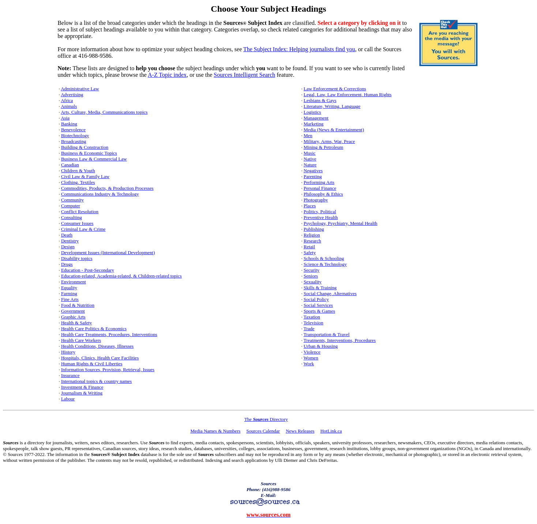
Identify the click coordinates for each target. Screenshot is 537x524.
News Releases (300, 431)
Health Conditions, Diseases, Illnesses (97, 346)
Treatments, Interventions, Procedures (340, 340)
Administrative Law (80, 88)
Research (312, 241)
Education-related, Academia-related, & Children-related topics (121, 276)
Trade (309, 328)
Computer (70, 205)
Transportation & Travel (327, 334)
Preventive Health (321, 217)
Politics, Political (320, 211)
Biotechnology (75, 135)
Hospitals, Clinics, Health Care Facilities (100, 358)
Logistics (312, 112)
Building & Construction (84, 147)
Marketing (313, 124)
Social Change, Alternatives (330, 293)
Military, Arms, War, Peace (329, 141)
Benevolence (73, 129)
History (68, 352)
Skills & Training (320, 287)
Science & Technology (325, 264)
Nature (310, 164)
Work (309, 363)
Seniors (311, 276)
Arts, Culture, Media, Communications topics (104, 112)
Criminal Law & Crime (83, 229)
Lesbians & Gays (320, 100)
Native (310, 159)
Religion (312, 235)
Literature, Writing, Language (332, 106)
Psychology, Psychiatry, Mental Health (341, 223)
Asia (65, 118)
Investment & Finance (82, 387)
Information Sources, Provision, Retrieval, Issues (107, 369)
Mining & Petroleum (323, 147)
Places (310, 205)
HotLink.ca (331, 431)
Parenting (313, 176)
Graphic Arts (73, 317)
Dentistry (70, 241)
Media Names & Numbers (215, 431)
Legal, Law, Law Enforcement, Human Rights (347, 94)
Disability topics (77, 258)
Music (310, 153)
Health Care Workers (81, 340)
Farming (69, 293)
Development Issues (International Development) (108, 252)
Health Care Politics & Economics (94, 328)
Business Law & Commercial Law (94, 159)
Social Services (318, 305)
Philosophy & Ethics (323, 194)
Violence (312, 352)
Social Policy (316, 299)
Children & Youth (78, 170)
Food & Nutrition (77, 305)
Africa (67, 100)
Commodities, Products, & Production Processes (107, 188)
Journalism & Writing (81, 393)
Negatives (313, 170)
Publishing (314, 229)
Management (316, 118)
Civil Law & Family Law (85, 176)
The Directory (266, 419)
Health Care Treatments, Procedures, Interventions (109, 334)
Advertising (72, 94)
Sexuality (313, 281)
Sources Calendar (263, 431)
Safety (310, 252)
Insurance (70, 375)
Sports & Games (319, 311)
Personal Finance (320, 188)
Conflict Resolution (79, 211)
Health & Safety (76, 322)
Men (308, 135)
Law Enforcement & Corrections (335, 88)
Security (311, 270)
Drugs (67, 264)
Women (311, 358)
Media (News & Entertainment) (334, 129)
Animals (69, 106)
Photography (316, 200)
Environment (73, 281)
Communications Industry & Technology (100, 194)
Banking (69, 124)
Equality (69, 287)
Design (68, 246)
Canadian (70, 164)
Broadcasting (73, 141)
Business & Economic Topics (89, 153)
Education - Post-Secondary (87, 270)
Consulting (71, 217)
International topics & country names (96, 381)
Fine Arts (70, 299)
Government (73, 311)
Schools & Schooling (324, 258)
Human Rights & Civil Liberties (92, 363)
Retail (309, 246)
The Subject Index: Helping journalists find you (299, 49)
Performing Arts (319, 182)
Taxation (312, 317)
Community (72, 200)
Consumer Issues (77, 223)
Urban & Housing (321, 346)
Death (66, 235)
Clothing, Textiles (78, 182)
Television (313, 322)
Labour (68, 399)
